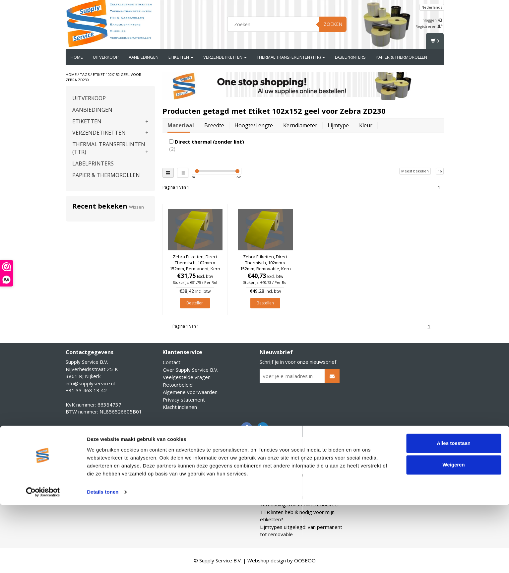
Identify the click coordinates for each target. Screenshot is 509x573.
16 (440, 170)
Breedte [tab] (214, 125)
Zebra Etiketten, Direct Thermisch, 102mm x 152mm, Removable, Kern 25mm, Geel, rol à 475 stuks (265, 269)
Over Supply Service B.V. (190, 369)
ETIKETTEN (180, 57)
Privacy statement (184, 399)
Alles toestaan (454, 511)
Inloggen (431, 20)
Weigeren (453, 533)
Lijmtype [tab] (338, 125)
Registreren (429, 26)
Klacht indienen (180, 407)
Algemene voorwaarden (190, 392)
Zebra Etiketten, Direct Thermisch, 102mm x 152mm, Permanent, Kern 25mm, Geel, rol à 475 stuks (195, 269)
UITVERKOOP (106, 57)
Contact (171, 362)
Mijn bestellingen (85, 467)
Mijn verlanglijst (83, 482)
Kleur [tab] (365, 125)
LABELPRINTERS (350, 57)
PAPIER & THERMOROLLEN (401, 57)
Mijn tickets (79, 474)
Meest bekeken (415, 170)
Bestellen (195, 303)
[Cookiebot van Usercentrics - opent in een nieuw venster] (43, 560)
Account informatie (87, 459)
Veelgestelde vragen (187, 377)
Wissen (136, 207)
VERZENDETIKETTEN (225, 57)
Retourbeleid (178, 384)
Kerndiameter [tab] (300, 125)
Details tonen (102, 560)
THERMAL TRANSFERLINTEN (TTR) (291, 57)
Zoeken (333, 24)
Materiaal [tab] (180, 125)
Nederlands (431, 7)
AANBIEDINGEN (144, 57)
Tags (85, 74)
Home (77, 57)
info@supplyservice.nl (90, 383)
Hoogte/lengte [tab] (253, 125)
